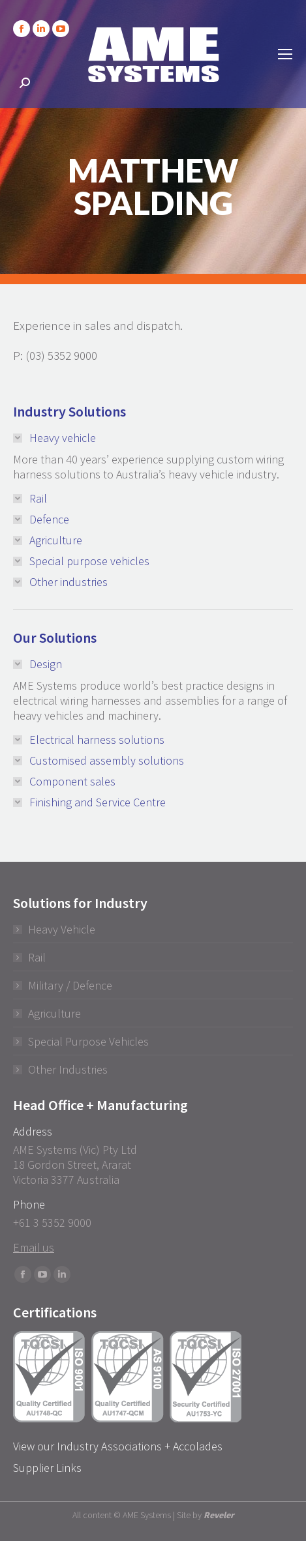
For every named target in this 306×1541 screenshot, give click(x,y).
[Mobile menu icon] (285, 54)
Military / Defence (70, 985)
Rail (37, 957)
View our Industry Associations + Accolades (117, 1446)
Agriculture (54, 1013)
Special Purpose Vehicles (88, 1041)
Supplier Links (47, 1467)
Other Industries (68, 1069)
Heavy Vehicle (61, 929)
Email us (33, 1247)
